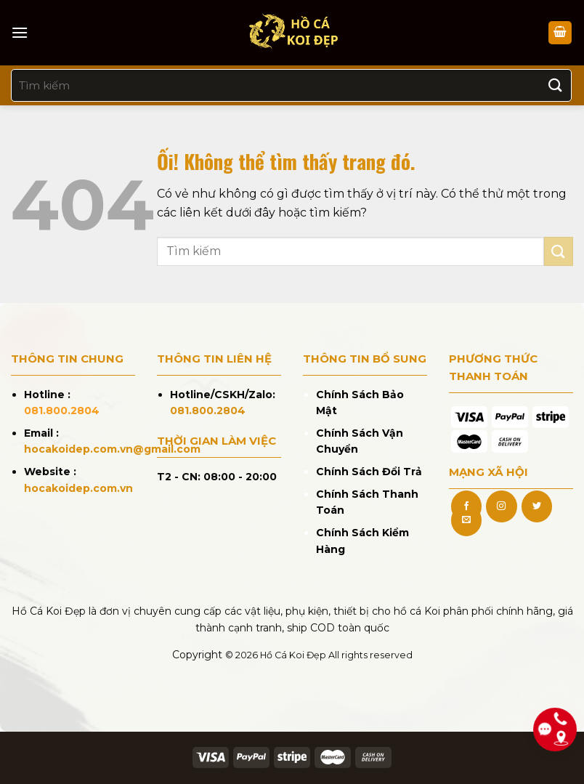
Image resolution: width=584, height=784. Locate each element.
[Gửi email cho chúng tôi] (466, 520)
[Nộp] (555, 85)
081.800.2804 (62, 410)
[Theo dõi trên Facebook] (466, 506)
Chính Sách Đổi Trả (369, 471)
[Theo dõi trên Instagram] (501, 506)
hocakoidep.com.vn (78, 488)
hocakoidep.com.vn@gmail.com (112, 449)
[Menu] (19, 32)
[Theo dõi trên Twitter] (537, 506)
